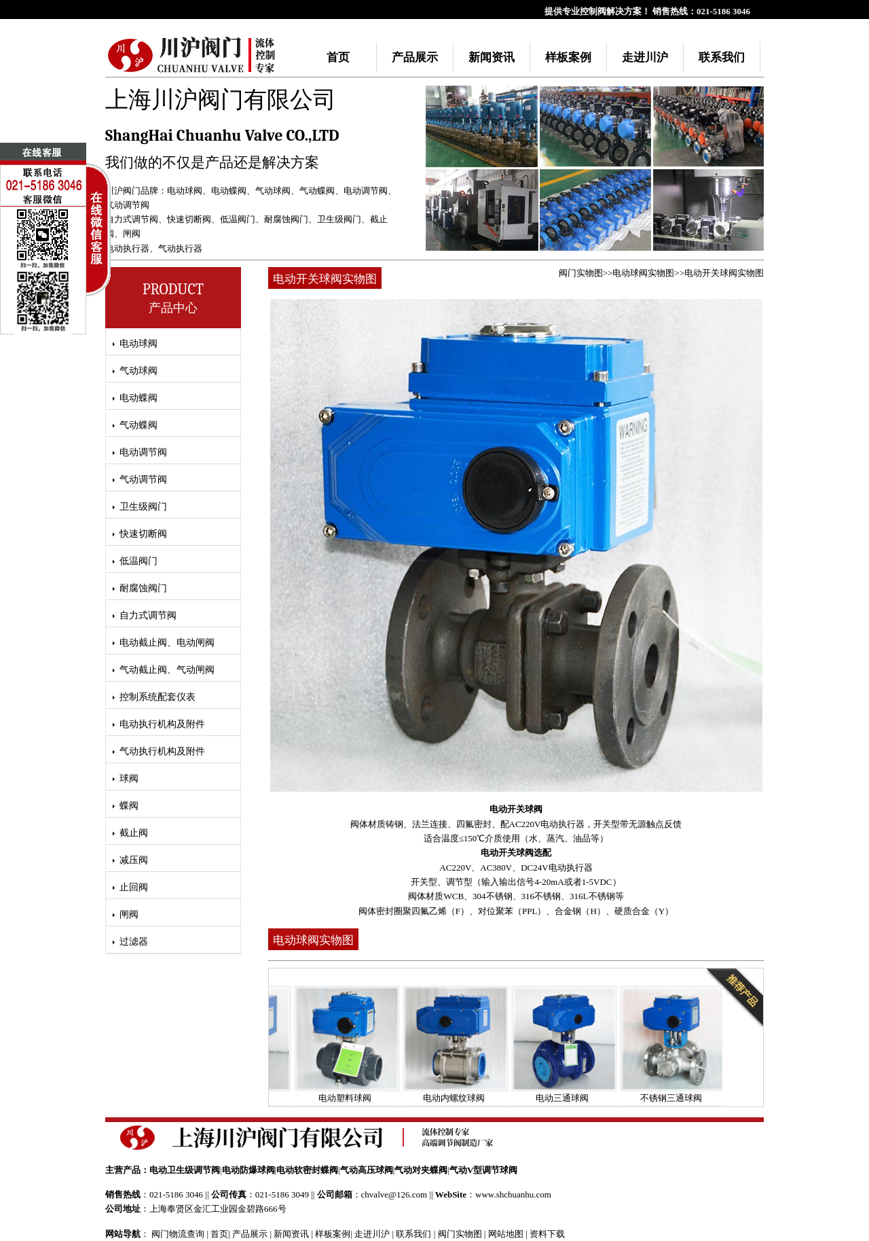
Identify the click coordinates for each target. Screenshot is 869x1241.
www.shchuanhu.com (513, 1194)
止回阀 (133, 887)
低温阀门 (237, 219)
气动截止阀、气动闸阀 (167, 670)
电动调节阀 (366, 191)
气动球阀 (273, 191)
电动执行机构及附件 (162, 724)
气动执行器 (180, 248)
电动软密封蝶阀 (307, 1170)
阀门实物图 (581, 273)
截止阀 (133, 833)
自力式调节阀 (131, 219)
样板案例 (568, 57)
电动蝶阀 (228, 191)
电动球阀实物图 (643, 273)
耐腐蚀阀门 (286, 219)
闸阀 (132, 233)
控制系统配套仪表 (157, 697)
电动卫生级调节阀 (184, 1170)
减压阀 (133, 860)
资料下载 (547, 1234)
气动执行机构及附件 (162, 751)
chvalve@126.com (394, 1194)
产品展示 (415, 57)
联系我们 (722, 57)
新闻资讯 (491, 57)
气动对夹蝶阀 (420, 1170)
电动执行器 (127, 248)
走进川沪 (645, 57)
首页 (338, 57)
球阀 (128, 778)
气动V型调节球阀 (483, 1170)
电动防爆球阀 (248, 1170)
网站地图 (505, 1234)
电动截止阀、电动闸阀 (167, 642)
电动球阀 (184, 191)
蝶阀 (128, 806)
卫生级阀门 (339, 219)
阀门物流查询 (177, 1234)
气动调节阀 (127, 205)
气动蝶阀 (317, 191)
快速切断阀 (189, 219)
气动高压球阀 (366, 1170)
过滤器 (133, 942)
